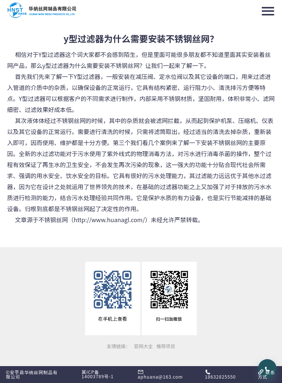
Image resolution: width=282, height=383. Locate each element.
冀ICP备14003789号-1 (97, 374)
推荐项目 (165, 346)
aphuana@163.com (160, 374)
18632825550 (220, 374)
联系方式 (266, 374)
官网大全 (143, 346)
